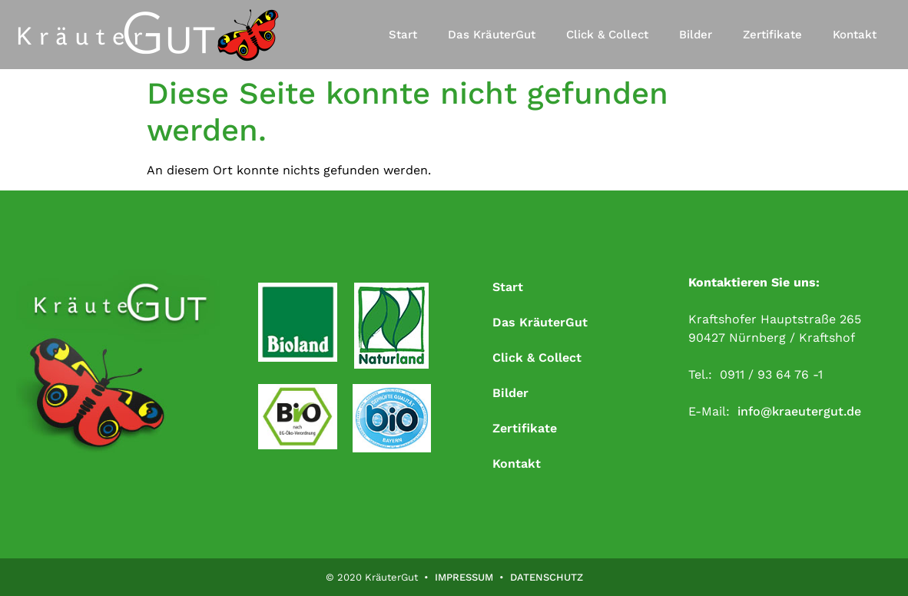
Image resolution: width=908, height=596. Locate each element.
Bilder (695, 34)
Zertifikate (772, 34)
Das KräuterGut (491, 34)
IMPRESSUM (464, 577)
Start (403, 34)
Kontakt (855, 34)
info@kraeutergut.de (799, 411)
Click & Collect (607, 34)
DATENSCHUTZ (546, 577)
